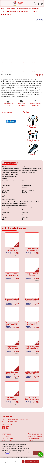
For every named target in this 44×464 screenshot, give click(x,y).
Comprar (32, 461)
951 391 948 (8, 424)
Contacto (30, 441)
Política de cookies (7, 441)
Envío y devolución (33, 438)
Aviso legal (5, 436)
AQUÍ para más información (13, 454)
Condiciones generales (35, 436)
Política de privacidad (8, 438)
